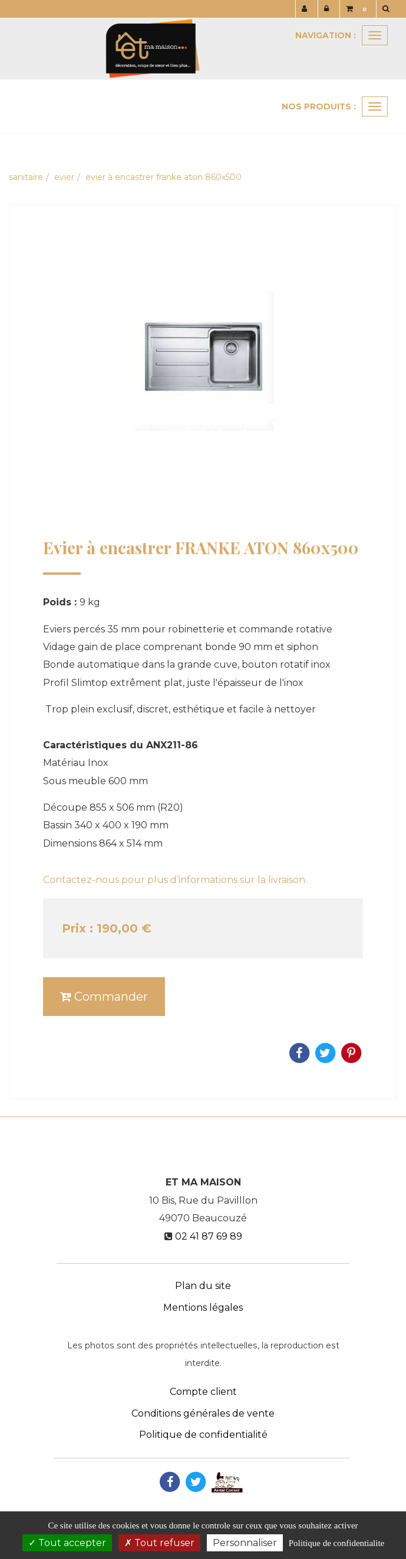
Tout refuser (159, 1542)
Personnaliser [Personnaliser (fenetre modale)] (245, 1542)
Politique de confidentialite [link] (336, 1543)
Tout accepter (67, 1542)
